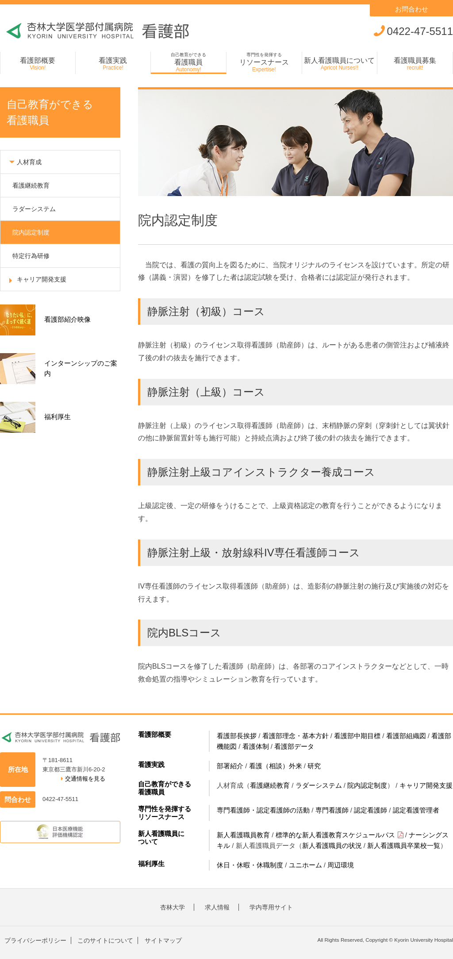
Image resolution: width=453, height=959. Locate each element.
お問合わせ (411, 9)
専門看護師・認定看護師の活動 (263, 810)
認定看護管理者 (416, 810)
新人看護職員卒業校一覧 (403, 845)
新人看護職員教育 (243, 835)
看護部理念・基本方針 (295, 735)
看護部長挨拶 (237, 735)
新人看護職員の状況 (332, 845)
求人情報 (217, 907)
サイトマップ (163, 940)
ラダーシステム (319, 785)
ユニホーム (305, 865)
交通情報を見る (83, 778)
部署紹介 (230, 766)
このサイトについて (105, 940)
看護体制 (255, 746)
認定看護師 (370, 810)
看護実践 (151, 764)
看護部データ (294, 746)
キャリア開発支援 (426, 785)
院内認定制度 (367, 785)
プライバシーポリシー (35, 940)
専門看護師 (332, 810)
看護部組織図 (406, 735)
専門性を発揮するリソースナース (164, 812)
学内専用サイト (271, 907)
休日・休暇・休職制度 (250, 865)
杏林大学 (172, 907)
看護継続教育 (270, 785)
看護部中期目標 (357, 735)
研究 (314, 766)
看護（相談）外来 (275, 766)
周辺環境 (340, 865)
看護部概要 (154, 734)
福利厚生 (151, 863)
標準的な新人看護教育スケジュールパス (339, 835)
